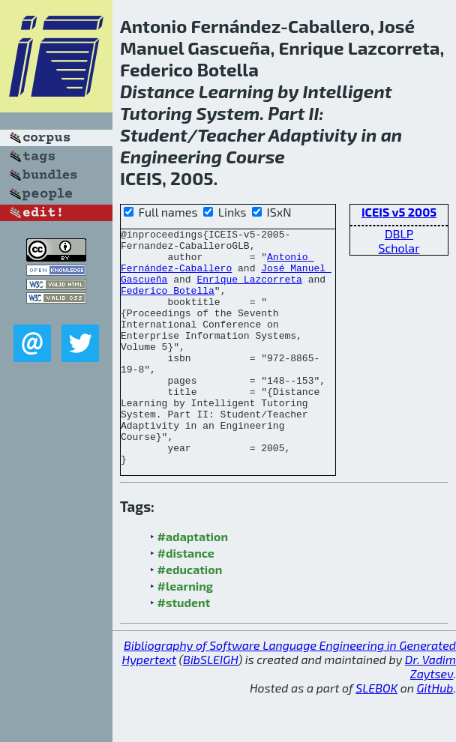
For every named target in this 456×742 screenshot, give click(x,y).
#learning (186, 633)
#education (190, 616)
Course (255, 156)
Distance (157, 91)
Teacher (231, 134)
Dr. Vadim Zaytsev (430, 713)
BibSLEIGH (210, 706)
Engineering (171, 156)
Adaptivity (313, 134)
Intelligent (347, 91)
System (228, 113)
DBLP (399, 233)
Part (286, 113)
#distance (186, 600)
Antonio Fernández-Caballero (217, 269)
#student (184, 649)
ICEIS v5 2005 (399, 212)
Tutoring (156, 113)
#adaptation (193, 583)
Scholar (398, 248)
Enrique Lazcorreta (249, 290)
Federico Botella (167, 303)
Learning (236, 91)
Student (154, 134)
